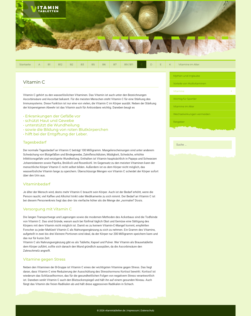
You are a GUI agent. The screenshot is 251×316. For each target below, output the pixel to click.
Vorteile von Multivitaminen (189, 83)
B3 (82, 64)
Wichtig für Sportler (185, 98)
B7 (115, 64)
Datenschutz (147, 310)
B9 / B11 (128, 64)
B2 (71, 64)
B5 (93, 64)
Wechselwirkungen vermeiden (191, 114)
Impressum (133, 310)
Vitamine (204, 91)
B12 (60, 64)
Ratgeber (179, 121)
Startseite (25, 64)
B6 (104, 64)
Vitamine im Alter (189, 64)
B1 (49, 64)
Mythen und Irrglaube (186, 75)
